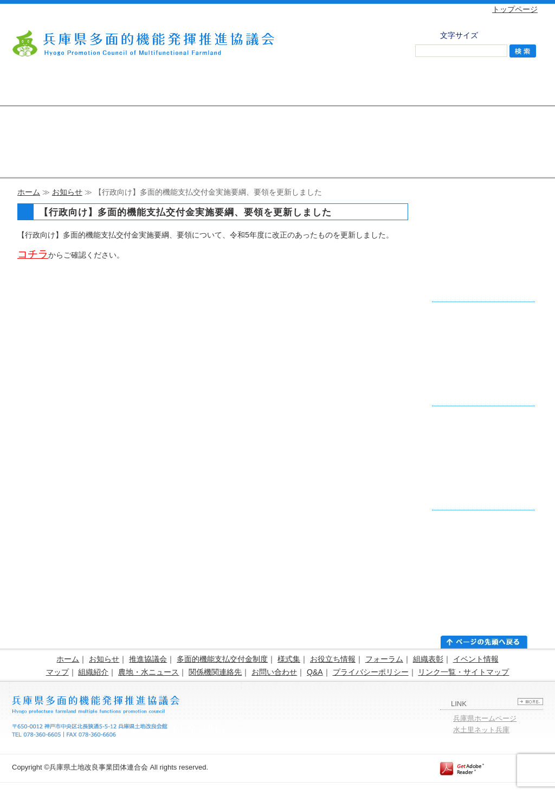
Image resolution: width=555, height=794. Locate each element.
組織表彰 (428, 659)
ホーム (28, 192)
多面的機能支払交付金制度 (222, 659)
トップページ (515, 9)
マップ (57, 672)
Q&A (315, 672)
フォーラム (384, 659)
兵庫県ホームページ (485, 718)
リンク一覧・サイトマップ (463, 672)
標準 (500, 34)
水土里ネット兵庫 (481, 730)
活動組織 (353, 89)
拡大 (524, 34)
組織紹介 (93, 672)
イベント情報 (476, 659)
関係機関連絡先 (215, 672)
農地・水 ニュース (429, 89)
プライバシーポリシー (371, 672)
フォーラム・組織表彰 (277, 89)
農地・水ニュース (148, 672)
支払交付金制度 (126, 89)
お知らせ (67, 192)
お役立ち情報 (333, 659)
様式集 (289, 659)
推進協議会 (50, 89)
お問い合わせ (505, 89)
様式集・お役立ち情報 (202, 89)
